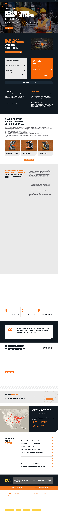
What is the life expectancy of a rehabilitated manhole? (32, 463)
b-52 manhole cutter (43, 153)
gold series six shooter (27, 153)
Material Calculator (38, 496)
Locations (25, 505)
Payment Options (48, 495)
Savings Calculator (38, 498)
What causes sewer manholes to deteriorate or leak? (32, 452)
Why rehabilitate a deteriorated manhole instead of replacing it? (34, 460)
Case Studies (25, 499)
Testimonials (25, 501)
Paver (17, 498)
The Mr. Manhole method (27, 498)
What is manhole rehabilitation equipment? (30, 440)
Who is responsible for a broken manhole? (30, 455)
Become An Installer (38, 495)
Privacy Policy (19, 525)
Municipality (18, 496)
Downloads (47, 499)
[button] (51, 1)
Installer (17, 495)
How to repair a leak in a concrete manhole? (30, 443)
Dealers (17, 502)
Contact (16, 525)
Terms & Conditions (23, 525)
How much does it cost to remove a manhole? (30, 449)
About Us (24, 496)
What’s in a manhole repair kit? (27, 446)
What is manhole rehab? (26, 437)
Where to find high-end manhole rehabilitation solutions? (33, 466)
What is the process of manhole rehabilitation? (31, 457)
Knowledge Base (48, 498)
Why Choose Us (26, 495)
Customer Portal (47, 496)
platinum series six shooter (12, 153)
